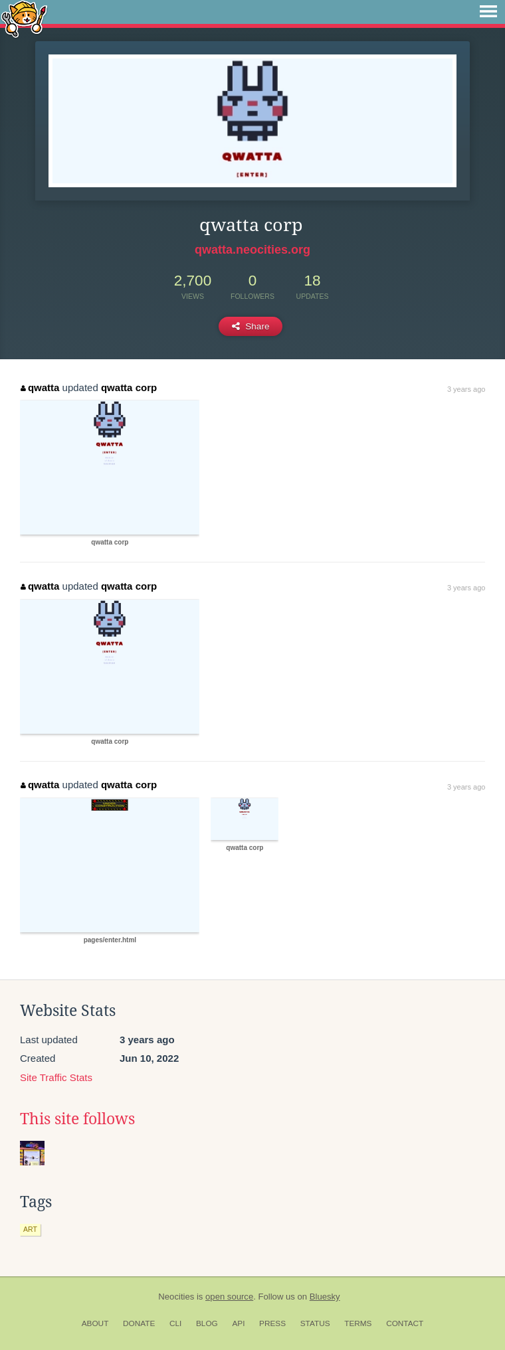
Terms (357, 1323)
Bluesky (325, 1297)
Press (272, 1323)
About (95, 1323)
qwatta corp (129, 387)
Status (315, 1323)
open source (229, 1297)
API (238, 1323)
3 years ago (466, 389)
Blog (207, 1323)
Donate (139, 1323)
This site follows (77, 1119)
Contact (404, 1323)
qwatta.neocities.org (252, 249)
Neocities (176, 1297)
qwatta (40, 387)
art (30, 1229)
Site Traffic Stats (56, 1077)
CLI (175, 1323)
